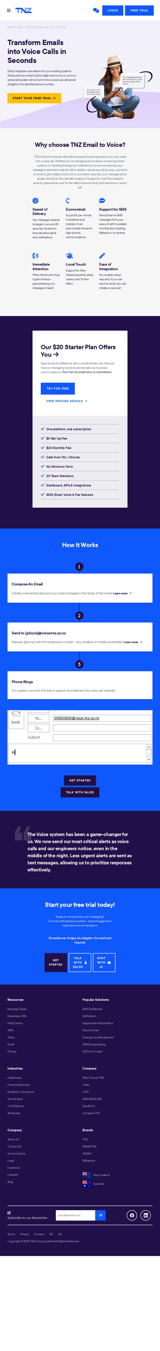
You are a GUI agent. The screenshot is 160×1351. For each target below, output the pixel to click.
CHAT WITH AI (104, 962)
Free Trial (139, 10)
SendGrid (88, 1106)
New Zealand (96, 1175)
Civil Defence (16, 1106)
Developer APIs (17, 1016)
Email (11, 1044)
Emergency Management (98, 1037)
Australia (93, 1184)
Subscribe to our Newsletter (28, 1218)
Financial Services (19, 1085)
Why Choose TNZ (93, 1078)
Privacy (24, 1234)
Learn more (122, 593)
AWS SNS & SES (92, 1099)
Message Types (17, 1009)
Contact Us (14, 1146)
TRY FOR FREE (58, 388)
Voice (11, 1037)
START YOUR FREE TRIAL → (34, 98)
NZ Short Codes (92, 1051)
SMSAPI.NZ (89, 1146)
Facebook (14, 1168)
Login (113, 10)
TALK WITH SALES (80, 792)
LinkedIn (13, 1175)
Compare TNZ (91, 1113)
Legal (11, 1160)
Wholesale (14, 1113)
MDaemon (88, 1160)
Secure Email (90, 1030)
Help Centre (15, 1023)
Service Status (16, 1153)
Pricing (12, 1051)
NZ (51, 1234)
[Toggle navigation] (8, 10)
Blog (10, 1182)
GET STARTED (80, 780)
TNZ (85, 1139)
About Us (13, 1139)
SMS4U (87, 1153)
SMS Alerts (89, 1016)
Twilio (85, 1085)
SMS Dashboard (92, 1009)
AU (60, 1234)
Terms (11, 1234)
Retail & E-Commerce (21, 1092)
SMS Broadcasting (93, 1044)
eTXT (85, 1092)
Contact (39, 1234)
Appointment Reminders (97, 1023)
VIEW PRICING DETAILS (67, 401)
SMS (10, 1030)
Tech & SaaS (15, 1099)
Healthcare (14, 1078)
